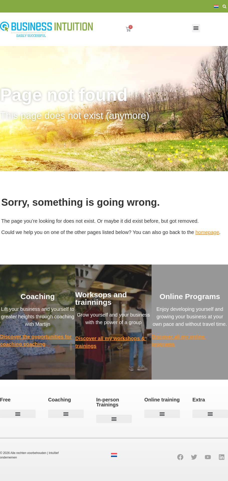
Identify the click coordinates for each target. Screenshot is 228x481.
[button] (224, 6)
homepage (207, 232)
